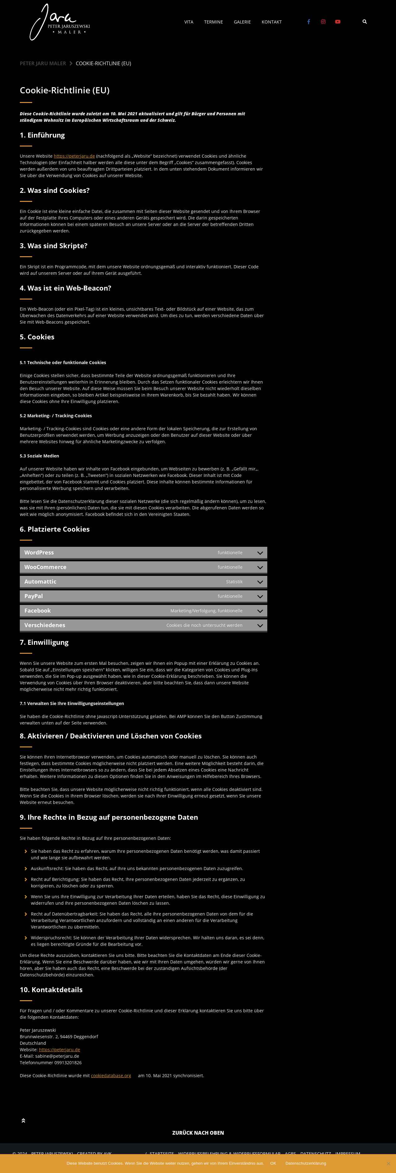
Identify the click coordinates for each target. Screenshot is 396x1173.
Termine (213, 22)
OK (273, 1163)
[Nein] (388, 1163)
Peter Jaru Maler (43, 63)
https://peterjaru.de (74, 156)
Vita (188, 22)
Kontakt (272, 22)
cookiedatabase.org (111, 1075)
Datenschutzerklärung (306, 1163)
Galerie (242, 22)
